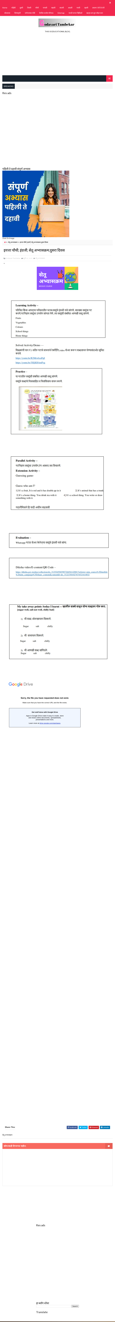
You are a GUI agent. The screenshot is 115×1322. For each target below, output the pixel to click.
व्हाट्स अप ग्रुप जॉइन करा (94, 13)
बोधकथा (7, 13)
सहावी (53, 8)
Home (4, 8)
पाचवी (45, 8)
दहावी (86, 8)
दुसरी (21, 8)
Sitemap (61, 13)
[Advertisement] (57, 54)
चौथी (37, 8)
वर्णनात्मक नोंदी (30, 13)
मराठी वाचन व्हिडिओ (75, 13)
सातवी (62, 8)
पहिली (13, 8)
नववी (78, 8)
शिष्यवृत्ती (17, 13)
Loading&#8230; (44, 900)
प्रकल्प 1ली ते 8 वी (98, 8)
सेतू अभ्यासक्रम (13, 242)
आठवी (70, 8)
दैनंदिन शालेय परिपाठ (46, 13)
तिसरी (29, 8)
